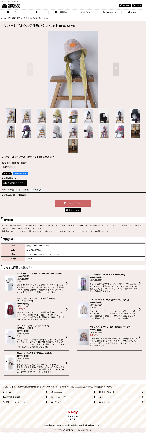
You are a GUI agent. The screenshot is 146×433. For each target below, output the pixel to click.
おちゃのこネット (69, 430)
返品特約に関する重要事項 (14, 195)
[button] (125, 5)
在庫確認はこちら (10, 178)
